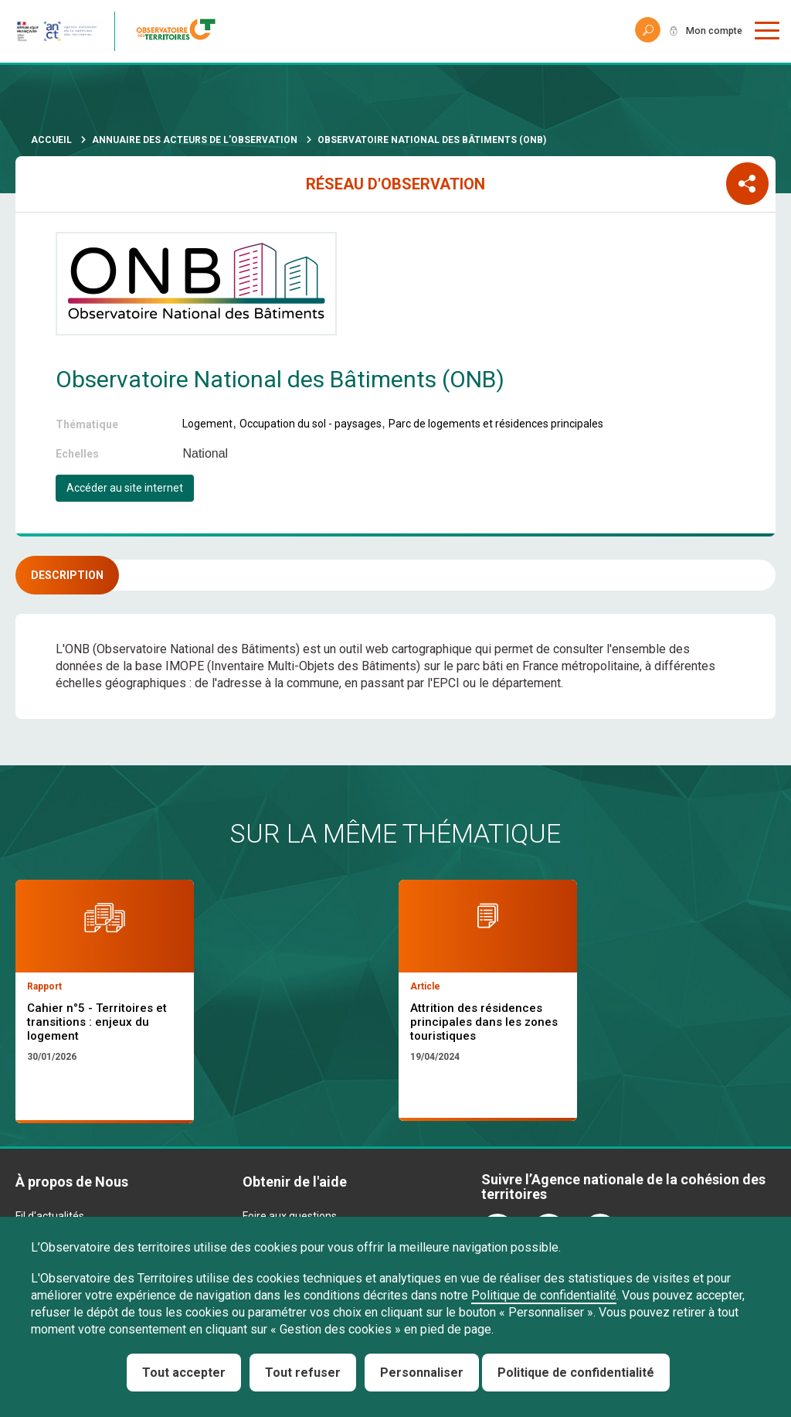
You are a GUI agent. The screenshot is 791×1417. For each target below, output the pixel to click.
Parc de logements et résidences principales (496, 423)
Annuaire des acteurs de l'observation (194, 140)
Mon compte (709, 31)
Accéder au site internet (124, 488)
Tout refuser (303, 1372)
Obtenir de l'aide (295, 1181)
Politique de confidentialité (543, 1295)
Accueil (51, 140)
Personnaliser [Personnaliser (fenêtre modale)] (421, 1372)
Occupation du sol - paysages (310, 423)
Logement (207, 423)
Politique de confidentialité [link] (575, 1372)
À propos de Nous (71, 1181)
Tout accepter (184, 1372)
